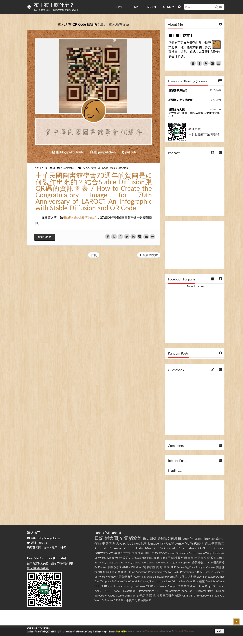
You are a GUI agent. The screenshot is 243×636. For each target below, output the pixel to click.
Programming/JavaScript (207, 538)
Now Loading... (196, 286)
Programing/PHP (149, 590)
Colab (221, 586)
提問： (37, 542)
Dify (208, 581)
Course (219, 548)
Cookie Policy (120, 632)
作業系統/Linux (187, 586)
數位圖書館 (144, 600)
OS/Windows (167, 552)
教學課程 (142, 595)
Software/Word (164, 576)
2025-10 (215, 90)
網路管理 (108, 543)
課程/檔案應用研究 (161, 595)
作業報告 (197, 562)
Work (162, 586)
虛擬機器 (137, 552)
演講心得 (113, 567)
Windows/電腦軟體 (143, 567)
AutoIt (137, 576)
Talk (162, 543)
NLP (97, 586)
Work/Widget (205, 552)
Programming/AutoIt (160, 571)
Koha (117, 590)
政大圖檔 (149, 538)
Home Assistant (137, 571)
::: (110, 6)
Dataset (208, 571)
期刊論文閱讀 (167, 538)
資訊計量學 (163, 567)
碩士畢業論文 (215, 543)
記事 (144, 543)
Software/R (144, 581)
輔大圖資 (114, 538)
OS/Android (166, 548)
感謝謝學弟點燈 (177, 90)
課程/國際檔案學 (185, 576)
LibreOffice (217, 581)
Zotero (128, 548)
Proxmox (115, 548)
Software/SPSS (111, 600)
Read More (44, 237)
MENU (168, 6)
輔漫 (178, 595)
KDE (107, 590)
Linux (136, 543)
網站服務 (153, 557)
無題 (218, 567)
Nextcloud (129, 590)
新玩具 (219, 552)
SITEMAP (134, 6)
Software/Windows (106, 557)
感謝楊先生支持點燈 (180, 99)
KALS (97, 590)
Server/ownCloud (104, 595)
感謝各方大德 (176, 109)
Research (219, 571)
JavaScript (123, 543)
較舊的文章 (149, 255)
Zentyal (171, 586)
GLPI (185, 595)
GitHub (208, 562)
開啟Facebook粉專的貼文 (80, 217)
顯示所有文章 (119, 24)
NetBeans (106, 586)
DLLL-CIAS (151, 552)
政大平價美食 (129, 600)
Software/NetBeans (146, 586)
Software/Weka (105, 553)
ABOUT (151, 6)
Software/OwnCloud (124, 581)
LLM (199, 576)
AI (201, 571)
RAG (176, 571)
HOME (119, 6)
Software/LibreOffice (133, 562)
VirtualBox (192, 581)
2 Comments (67, 167)
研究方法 (124, 552)
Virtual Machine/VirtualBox (168, 581)
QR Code (103, 167)
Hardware (148, 576)
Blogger (183, 538)
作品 (97, 543)
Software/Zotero (186, 552)
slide (164, 557)
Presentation (187, 548)
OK (219, 631)
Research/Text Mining (210, 590)
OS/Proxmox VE (177, 543)
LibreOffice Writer (157, 562)
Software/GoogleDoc (107, 562)
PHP (173, 567)
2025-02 (215, 100)
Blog (207, 586)
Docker (102, 567)
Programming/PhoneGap (177, 590)
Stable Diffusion (119, 167)
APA (201, 586)
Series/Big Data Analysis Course (196, 567)
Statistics (124, 567)
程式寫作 (197, 543)
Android (100, 548)
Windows (112, 576)
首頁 (94, 255)
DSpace (153, 543)
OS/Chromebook (199, 595)
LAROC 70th (89, 167)
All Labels (113, 533)
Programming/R (189, 571)
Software (99, 576)
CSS (213, 586)
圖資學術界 (125, 576)
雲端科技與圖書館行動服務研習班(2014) (196, 557)
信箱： (43, 537)
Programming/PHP (180, 562)
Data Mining (145, 548)
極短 (202, 581)
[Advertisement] (194, 245)
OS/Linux (205, 548)
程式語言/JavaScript (132, 557)
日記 (98, 538)
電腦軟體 (133, 538)
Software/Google (123, 586)
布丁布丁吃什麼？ (54, 5)
